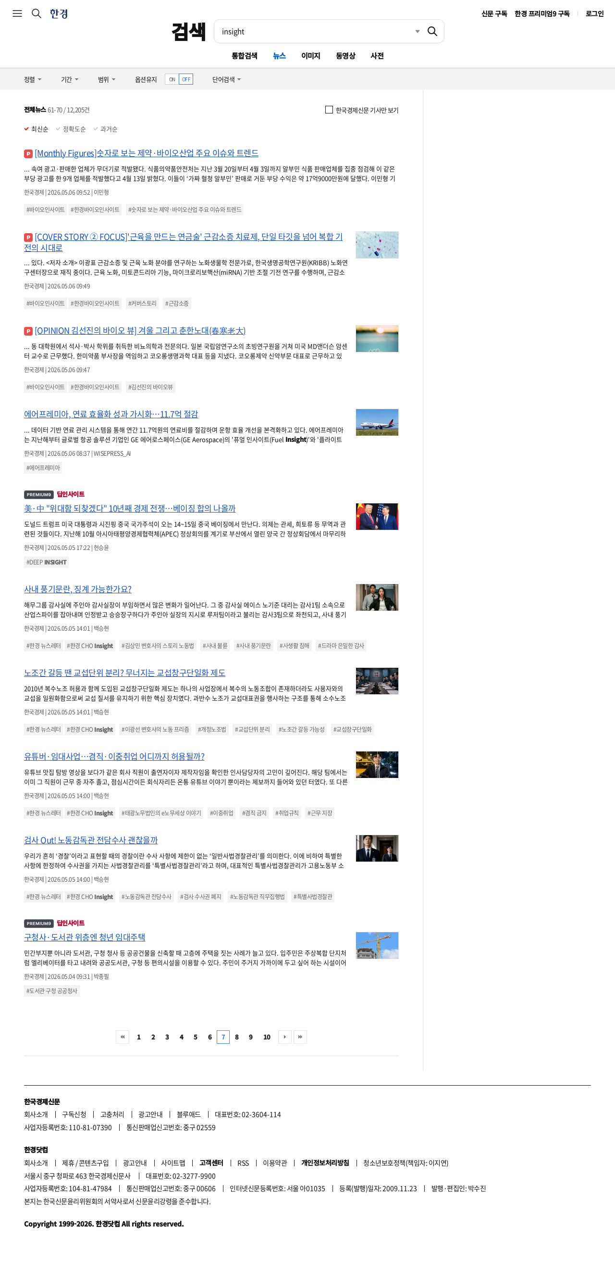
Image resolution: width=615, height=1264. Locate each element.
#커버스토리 (142, 303)
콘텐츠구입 (94, 1162)
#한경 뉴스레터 (43, 645)
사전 (376, 55)
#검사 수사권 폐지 (200, 896)
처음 (122, 1037)
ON (172, 79)
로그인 (594, 13)
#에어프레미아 (43, 467)
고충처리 (112, 1114)
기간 (66, 79)
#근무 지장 (320, 813)
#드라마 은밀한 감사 (341, 645)
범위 (103, 79)
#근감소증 (176, 303)
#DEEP (46, 562)
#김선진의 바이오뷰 (150, 387)
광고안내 (150, 1114)
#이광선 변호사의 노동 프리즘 (155, 729)
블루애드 (189, 1114)
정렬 (29, 79)
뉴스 (279, 55)
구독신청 (74, 1114)
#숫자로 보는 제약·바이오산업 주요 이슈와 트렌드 (184, 209)
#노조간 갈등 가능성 (301, 729)
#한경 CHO (89, 645)
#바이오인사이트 (45, 209)
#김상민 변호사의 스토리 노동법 (158, 645)
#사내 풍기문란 (253, 645)
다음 (285, 1037)
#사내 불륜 (215, 645)
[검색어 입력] (317, 31)
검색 (188, 31)
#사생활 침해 (294, 645)
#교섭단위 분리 (252, 729)
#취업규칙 (286, 813)
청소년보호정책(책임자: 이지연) (405, 1162)
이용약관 (275, 1162)
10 (267, 1036)
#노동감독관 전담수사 (146, 896)
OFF (186, 79)
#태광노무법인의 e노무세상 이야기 (161, 813)
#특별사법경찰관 (313, 896)
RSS (242, 1162)
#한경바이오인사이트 (95, 209)
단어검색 (223, 79)
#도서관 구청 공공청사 (51, 991)
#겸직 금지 (254, 813)
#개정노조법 (212, 729)
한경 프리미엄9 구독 (542, 13)
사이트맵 (173, 1162)
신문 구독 (494, 13)
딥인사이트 (54, 494)
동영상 (345, 55)
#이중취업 (221, 813)
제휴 (68, 1162)
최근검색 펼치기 (410, 31)
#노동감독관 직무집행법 (257, 896)
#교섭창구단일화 (352, 729)
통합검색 (245, 55)
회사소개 (36, 1114)
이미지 (310, 55)
